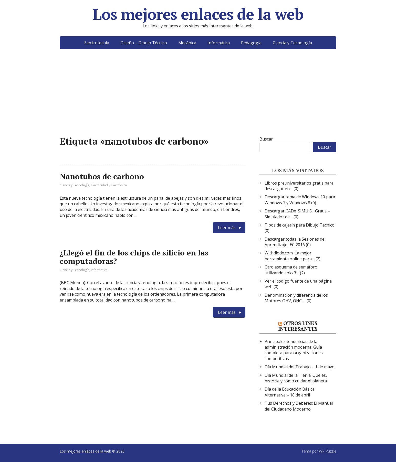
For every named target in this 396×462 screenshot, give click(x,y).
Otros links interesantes (298, 326)
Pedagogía (251, 43)
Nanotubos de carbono (102, 176)
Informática (218, 43)
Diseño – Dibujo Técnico (143, 43)
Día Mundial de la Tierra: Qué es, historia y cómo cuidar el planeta (296, 378)
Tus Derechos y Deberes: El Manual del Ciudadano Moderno (299, 406)
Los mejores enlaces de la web (198, 14)
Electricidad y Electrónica (109, 185)
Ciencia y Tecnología (292, 43)
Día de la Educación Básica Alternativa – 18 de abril (290, 391)
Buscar (266, 139)
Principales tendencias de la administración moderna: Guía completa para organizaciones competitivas (294, 350)
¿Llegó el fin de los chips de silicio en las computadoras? (134, 257)
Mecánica (187, 43)
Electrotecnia (96, 43)
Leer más (227, 227)
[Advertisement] (198, 100)
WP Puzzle (327, 451)
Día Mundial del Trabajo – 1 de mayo (300, 367)
